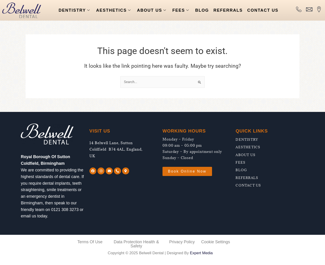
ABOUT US (151, 10)
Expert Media (201, 253)
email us (28, 216)
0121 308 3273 (65, 209)
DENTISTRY (74, 10)
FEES (180, 10)
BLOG (202, 10)
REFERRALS (228, 10)
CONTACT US (262, 10)
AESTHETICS (113, 10)
